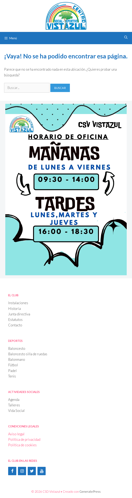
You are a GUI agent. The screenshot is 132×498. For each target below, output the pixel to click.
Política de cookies (22, 445)
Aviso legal (16, 434)
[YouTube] (41, 471)
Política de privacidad (24, 439)
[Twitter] (32, 471)
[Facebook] (12, 471)
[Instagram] (22, 471)
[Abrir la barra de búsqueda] (126, 37)
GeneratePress (90, 491)
